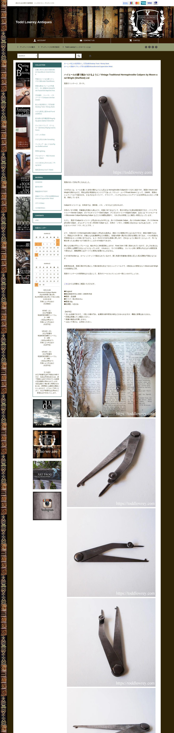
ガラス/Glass (39, 203)
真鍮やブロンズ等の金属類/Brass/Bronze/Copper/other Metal (91, 66)
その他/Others (40, 208)
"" (26, 47)
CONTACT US (87, 40)
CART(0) (134, 40)
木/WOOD (38, 182)
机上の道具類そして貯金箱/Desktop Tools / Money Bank (89, 63)
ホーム (66, 63)
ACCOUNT (39, 40)
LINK (37, 220)
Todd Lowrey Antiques (34, 22)
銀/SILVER (39, 187)
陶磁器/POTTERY (41, 191)
